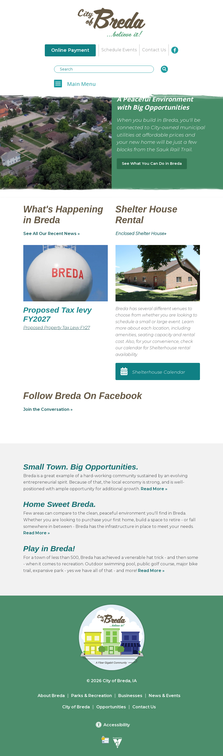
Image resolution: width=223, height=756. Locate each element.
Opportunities (111, 706)
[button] (164, 69)
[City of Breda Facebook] (174, 50)
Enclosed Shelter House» (140, 233)
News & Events (164, 695)
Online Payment (70, 50)
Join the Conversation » (48, 409)
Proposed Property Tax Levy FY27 (56, 327)
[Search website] (104, 69)
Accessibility (113, 725)
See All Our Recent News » (51, 233)
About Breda (51, 695)
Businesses (130, 695)
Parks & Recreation (91, 695)
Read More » (154, 488)
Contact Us (154, 49)
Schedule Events (119, 49)
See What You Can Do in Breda (152, 163)
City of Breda (76, 706)
